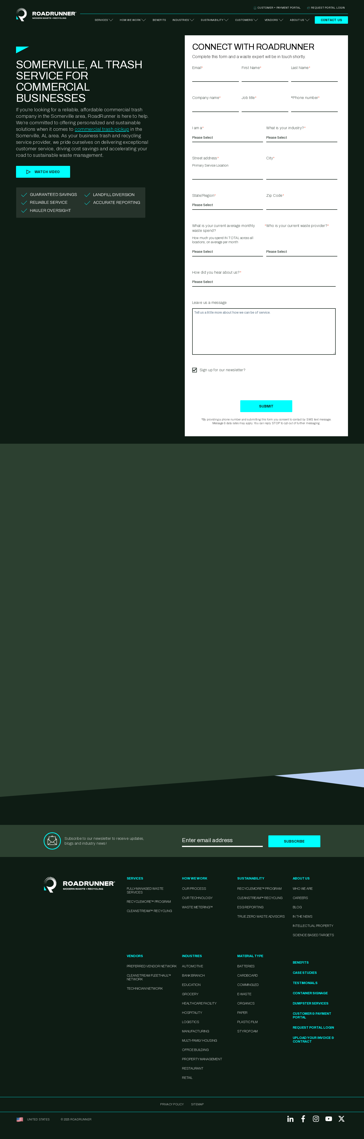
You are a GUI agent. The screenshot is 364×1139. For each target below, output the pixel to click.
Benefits (159, 20)
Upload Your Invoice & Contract (313, 1039)
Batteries (246, 966)
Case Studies (305, 973)
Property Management (202, 1059)
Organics (245, 1003)
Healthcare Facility (199, 1003)
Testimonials (305, 983)
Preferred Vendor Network (151, 966)
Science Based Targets (313, 935)
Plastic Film (247, 1022)
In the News (302, 916)
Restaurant (192, 1068)
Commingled (248, 985)
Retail (187, 1078)
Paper (242, 1012)
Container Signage (310, 993)
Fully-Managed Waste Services (145, 890)
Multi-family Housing (199, 1040)
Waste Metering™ (197, 907)
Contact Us (331, 20)
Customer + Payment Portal (277, 8)
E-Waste (244, 994)
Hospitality (192, 1012)
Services (101, 20)
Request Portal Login (326, 8)
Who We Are (303, 888)
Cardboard (247, 975)
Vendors (271, 20)
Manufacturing (195, 1031)
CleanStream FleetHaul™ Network (149, 977)
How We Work (130, 20)
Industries (180, 20)
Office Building (195, 1050)
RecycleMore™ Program (149, 901)
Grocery (190, 994)
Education (191, 985)
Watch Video (43, 171)
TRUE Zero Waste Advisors (261, 916)
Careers (300, 898)
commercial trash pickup (102, 129)
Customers (244, 20)
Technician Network (144, 988)
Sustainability (212, 20)
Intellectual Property (313, 926)
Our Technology (197, 898)
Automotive (192, 966)
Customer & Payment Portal (312, 1015)
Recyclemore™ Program (259, 888)
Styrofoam (247, 1031)
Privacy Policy (171, 1104)
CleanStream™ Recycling (149, 911)
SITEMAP (197, 1104)
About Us (297, 20)
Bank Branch (193, 975)
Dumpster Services (310, 1003)
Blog (297, 907)
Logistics (190, 1022)
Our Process (194, 888)
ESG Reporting (250, 907)
